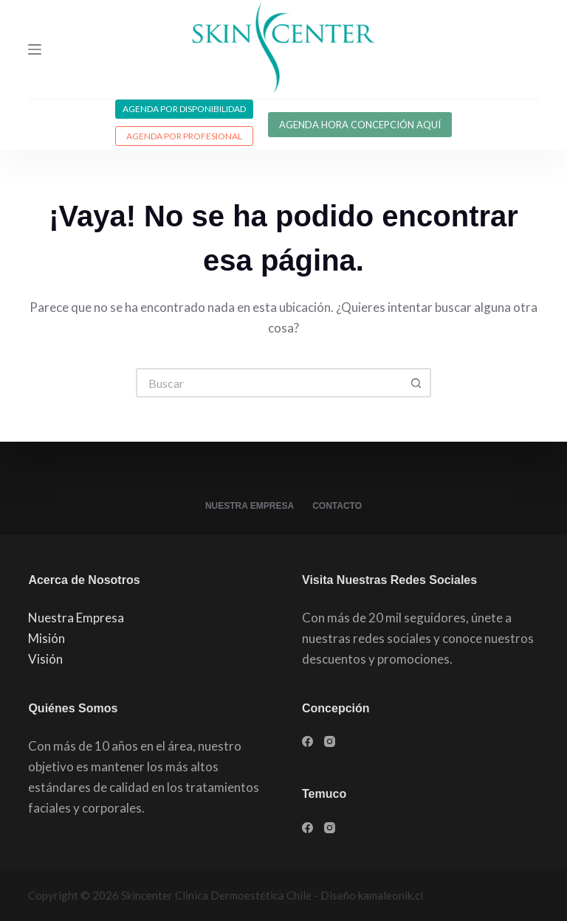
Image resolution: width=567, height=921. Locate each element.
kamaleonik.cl (390, 895)
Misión (46, 638)
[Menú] (34, 49)
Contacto (337, 506)
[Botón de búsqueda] (416, 382)
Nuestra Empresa (249, 506)
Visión (45, 659)
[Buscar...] (269, 382)
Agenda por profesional (184, 136)
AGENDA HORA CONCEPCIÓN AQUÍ (360, 125)
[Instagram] (329, 741)
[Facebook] (307, 741)
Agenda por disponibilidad (184, 108)
